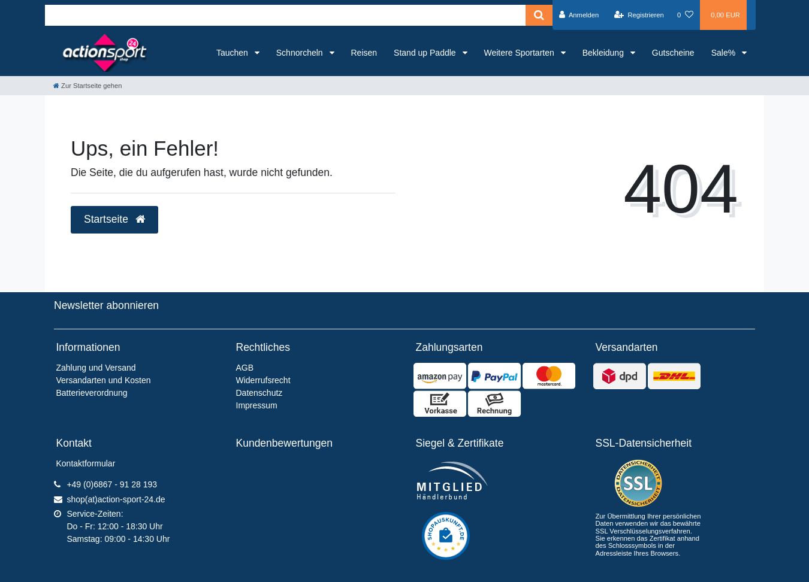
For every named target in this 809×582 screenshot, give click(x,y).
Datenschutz (259, 393)
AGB (245, 367)
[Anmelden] (579, 15)
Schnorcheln (300, 52)
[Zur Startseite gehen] (87, 85)
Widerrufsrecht (263, 380)
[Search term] (285, 15)
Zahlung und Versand (96, 367)
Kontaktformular (86, 463)
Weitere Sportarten (520, 52)
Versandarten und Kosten (103, 380)
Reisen (364, 52)
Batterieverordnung (92, 393)
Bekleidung (604, 52)
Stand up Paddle (426, 52)
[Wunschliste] (685, 15)
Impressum (256, 405)
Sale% (724, 52)
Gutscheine (673, 52)
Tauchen (233, 52)
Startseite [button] (114, 219)
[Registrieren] (639, 15)
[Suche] (539, 15)
